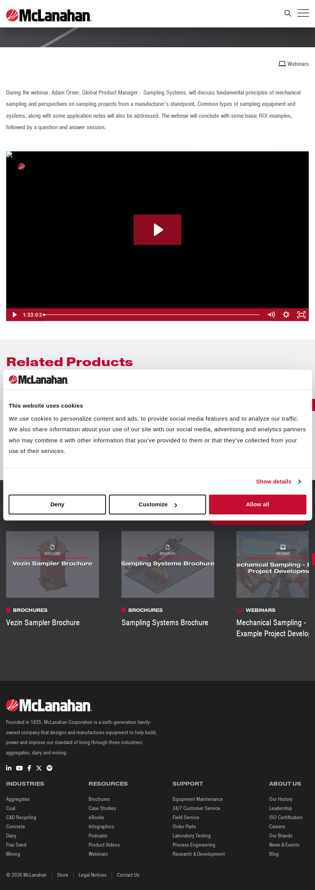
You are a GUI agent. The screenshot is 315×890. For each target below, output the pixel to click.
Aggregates (18, 799)
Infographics (101, 826)
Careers (277, 826)
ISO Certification (286, 817)
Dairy (11, 835)
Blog (274, 854)
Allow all (257, 504)
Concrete (15, 826)
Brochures (99, 799)
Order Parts (184, 826)
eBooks (96, 817)
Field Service (186, 817)
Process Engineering (194, 844)
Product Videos (104, 844)
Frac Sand (16, 844)
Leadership (280, 808)
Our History (280, 799)
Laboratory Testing (192, 835)
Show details (274, 481)
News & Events (284, 844)
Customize (158, 504)
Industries (25, 783)
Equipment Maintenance (198, 799)
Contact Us (128, 875)
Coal (10, 808)
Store (62, 875)
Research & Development (199, 854)
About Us (285, 783)
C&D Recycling (21, 817)
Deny (57, 504)
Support (188, 783)
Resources (108, 783)
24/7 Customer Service (196, 808)
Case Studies (102, 808)
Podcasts (98, 835)
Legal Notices (93, 875)
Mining (13, 854)
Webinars (98, 854)
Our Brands (280, 835)
